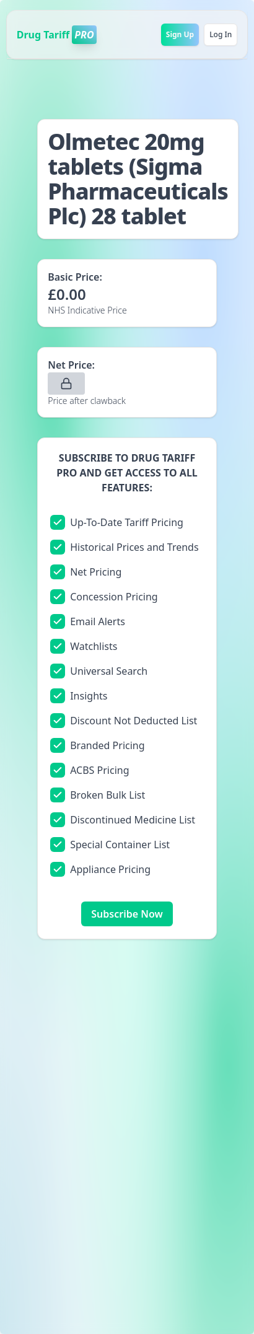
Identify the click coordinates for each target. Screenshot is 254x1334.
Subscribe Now (126, 914)
